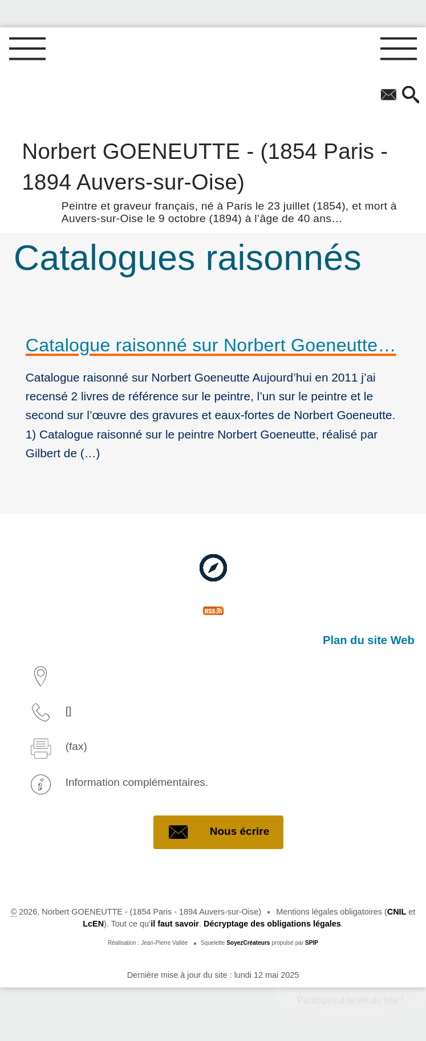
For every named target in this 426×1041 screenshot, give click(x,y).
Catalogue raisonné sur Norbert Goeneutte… (211, 345)
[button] (410, 95)
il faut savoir (175, 923)
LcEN (93, 923)
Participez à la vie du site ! (350, 1000)
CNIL (397, 911)
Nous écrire (219, 832)
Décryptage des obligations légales (272, 923)
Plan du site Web (369, 640)
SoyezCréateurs (248, 943)
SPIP (311, 943)
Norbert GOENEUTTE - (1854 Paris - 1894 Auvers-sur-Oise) (213, 181)
